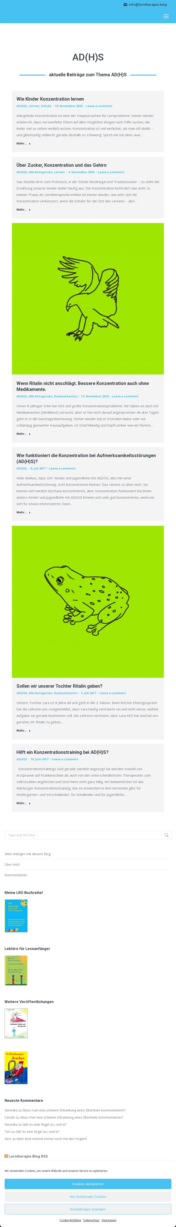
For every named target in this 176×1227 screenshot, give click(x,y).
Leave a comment (99, 106)
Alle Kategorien (40, 172)
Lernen (34, 106)
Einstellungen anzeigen (88, 1209)
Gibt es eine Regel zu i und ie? (44, 1124)
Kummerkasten (65, 396)
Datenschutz (91, 1220)
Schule (46, 106)
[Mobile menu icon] (166, 16)
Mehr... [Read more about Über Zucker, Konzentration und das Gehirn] (23, 210)
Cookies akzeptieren (88, 1184)
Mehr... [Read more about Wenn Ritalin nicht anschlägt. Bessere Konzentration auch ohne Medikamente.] (23, 434)
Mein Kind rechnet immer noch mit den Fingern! (51, 1139)
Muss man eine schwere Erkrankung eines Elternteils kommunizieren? (74, 1110)
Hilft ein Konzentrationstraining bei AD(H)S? (62, 752)
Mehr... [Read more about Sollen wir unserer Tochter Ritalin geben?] (23, 730)
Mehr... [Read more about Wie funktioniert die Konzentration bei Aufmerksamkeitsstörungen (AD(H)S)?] (23, 512)
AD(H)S (21, 106)
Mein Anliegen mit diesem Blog (28, 854)
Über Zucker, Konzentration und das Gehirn (61, 165)
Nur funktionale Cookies (88, 1197)
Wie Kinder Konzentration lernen (50, 99)
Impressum (109, 1220)
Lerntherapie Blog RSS (28, 1156)
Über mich (12, 864)
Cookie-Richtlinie (70, 1220)
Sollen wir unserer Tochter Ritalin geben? (59, 686)
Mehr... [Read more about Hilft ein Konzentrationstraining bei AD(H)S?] (23, 803)
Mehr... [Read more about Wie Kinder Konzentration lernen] (23, 143)
